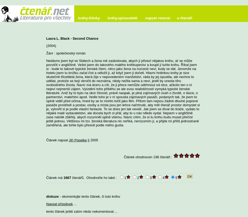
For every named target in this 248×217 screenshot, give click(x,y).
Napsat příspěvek (59, 204)
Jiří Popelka (78, 140)
